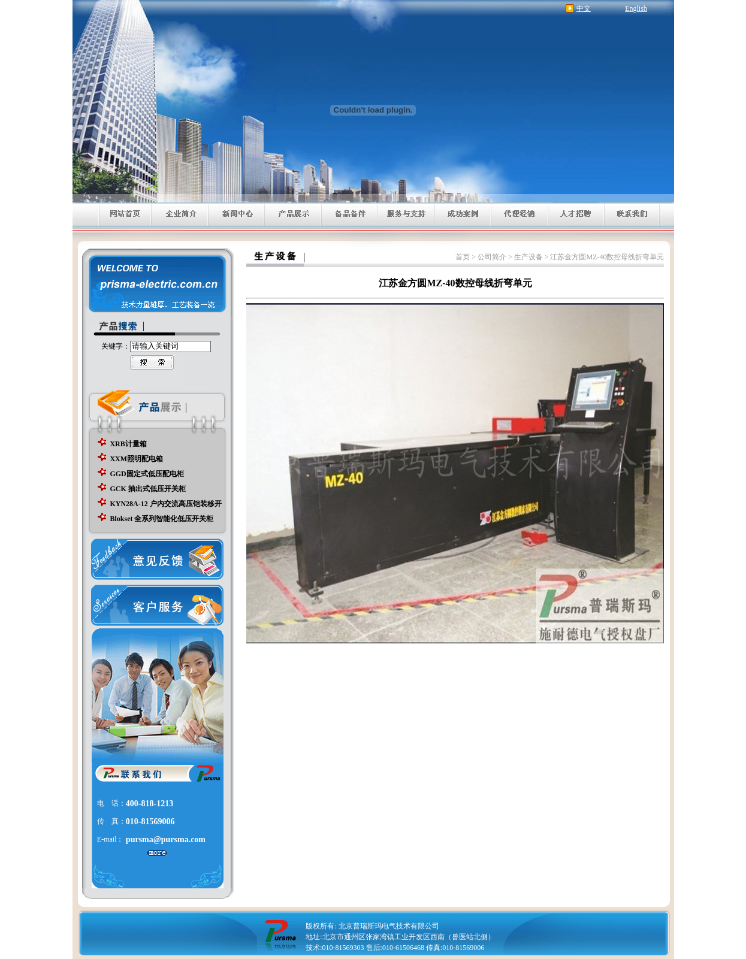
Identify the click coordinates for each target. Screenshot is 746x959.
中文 (583, 8)
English (636, 8)
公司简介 (492, 257)
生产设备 (528, 257)
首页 (462, 257)
